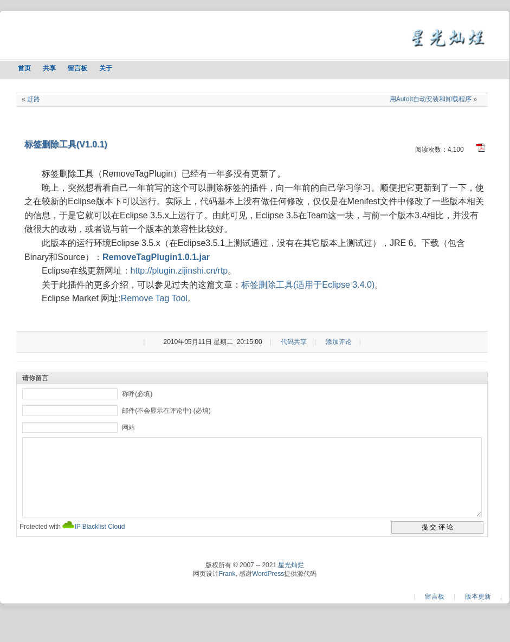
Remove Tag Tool (154, 298)
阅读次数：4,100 (439, 149)
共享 (49, 68)
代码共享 (294, 342)
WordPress (268, 590)
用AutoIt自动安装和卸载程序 (431, 99)
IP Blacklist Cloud (99, 543)
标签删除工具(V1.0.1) (65, 144)
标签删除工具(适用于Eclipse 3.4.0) (308, 284)
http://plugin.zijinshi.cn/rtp (179, 270)
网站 (128, 427)
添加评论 (339, 342)
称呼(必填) (137, 394)
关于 (105, 68)
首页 (24, 68)
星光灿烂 (291, 581)
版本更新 (478, 613)
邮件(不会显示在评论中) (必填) (166, 410)
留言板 (77, 68)
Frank (227, 590)
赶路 (33, 99)
